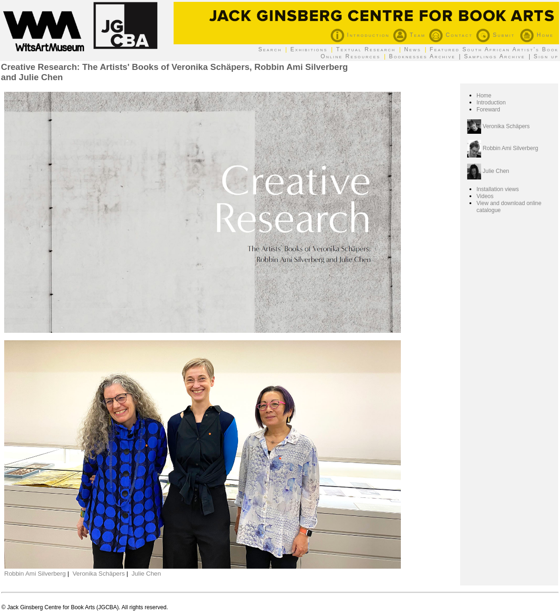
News (412, 49)
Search (269, 49)
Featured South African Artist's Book (494, 49)
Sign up (546, 56)
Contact (451, 35)
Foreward (488, 109)
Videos (484, 196)
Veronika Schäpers (98, 573)
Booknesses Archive (422, 56)
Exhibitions (309, 49)
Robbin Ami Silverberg (35, 573)
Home (536, 35)
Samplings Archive (494, 56)
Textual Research (366, 49)
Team (409, 35)
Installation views (497, 189)
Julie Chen (146, 573)
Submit (495, 35)
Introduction (360, 35)
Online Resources (350, 56)
